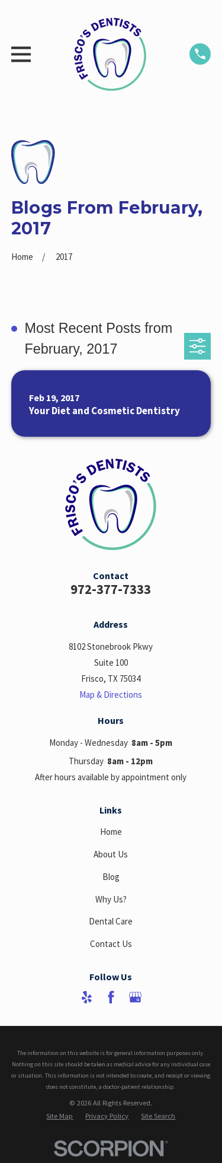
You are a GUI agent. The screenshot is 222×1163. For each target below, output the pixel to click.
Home (111, 831)
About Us (111, 854)
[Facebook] (111, 997)
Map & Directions (110, 694)
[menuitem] (59, 1116)
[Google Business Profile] (135, 997)
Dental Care (111, 921)
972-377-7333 (110, 589)
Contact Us (111, 943)
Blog (111, 876)
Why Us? (111, 899)
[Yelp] (87, 997)
